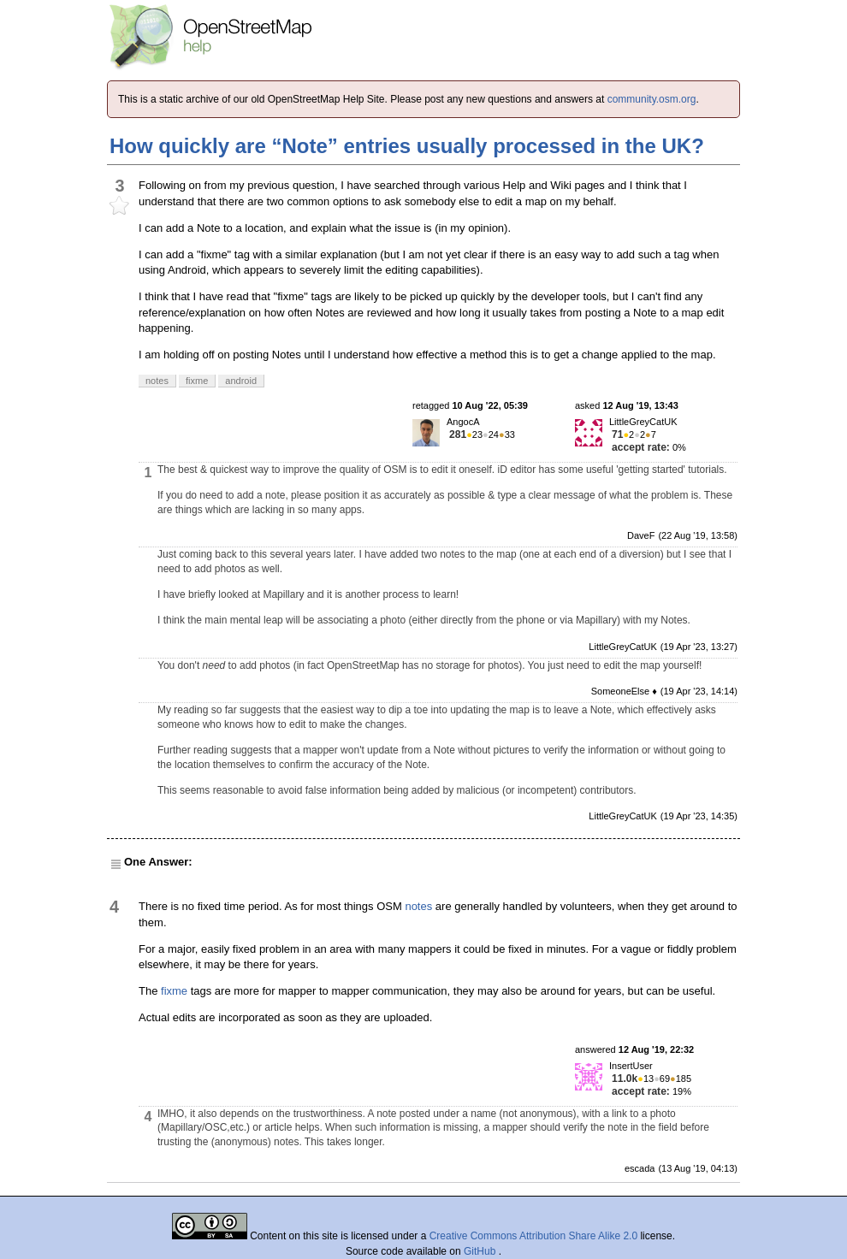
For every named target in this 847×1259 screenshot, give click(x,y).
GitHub (481, 1251)
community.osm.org (651, 99)
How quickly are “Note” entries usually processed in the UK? (407, 145)
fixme (174, 990)
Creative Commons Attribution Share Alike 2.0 (533, 1236)
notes (418, 906)
